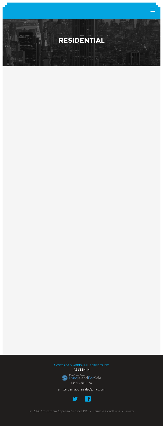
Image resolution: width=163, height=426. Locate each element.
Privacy (129, 411)
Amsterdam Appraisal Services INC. (81, 11)
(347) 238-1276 (82, 383)
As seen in (82, 369)
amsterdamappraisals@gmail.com (81, 389)
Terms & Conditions (106, 411)
